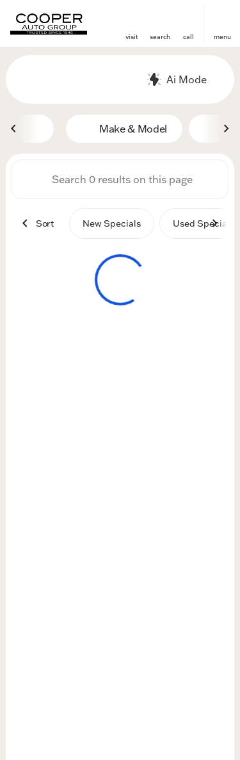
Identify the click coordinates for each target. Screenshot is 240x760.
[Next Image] (226, 128)
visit (131, 37)
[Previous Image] (14, 128)
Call (188, 37)
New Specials (112, 223)
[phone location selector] (188, 18)
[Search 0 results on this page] (120, 179)
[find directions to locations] (132, 18)
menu (222, 37)
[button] (132, 23)
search (160, 37)
